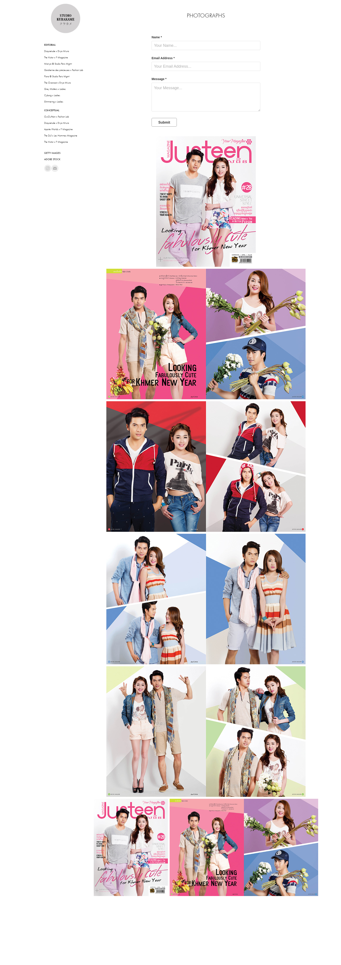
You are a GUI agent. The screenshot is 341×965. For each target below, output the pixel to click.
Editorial (50, 44)
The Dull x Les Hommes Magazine (60, 135)
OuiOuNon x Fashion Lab (56, 116)
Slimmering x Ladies (53, 101)
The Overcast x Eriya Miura (57, 82)
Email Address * (163, 58)
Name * (157, 37)
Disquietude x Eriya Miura (56, 51)
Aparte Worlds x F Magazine (58, 129)
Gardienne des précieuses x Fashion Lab (63, 70)
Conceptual (51, 110)
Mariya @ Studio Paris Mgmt (58, 63)
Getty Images (52, 152)
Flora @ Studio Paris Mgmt (56, 76)
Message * (159, 79)
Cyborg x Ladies (52, 95)
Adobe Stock (52, 159)
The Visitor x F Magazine (56, 57)
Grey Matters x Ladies (55, 89)
